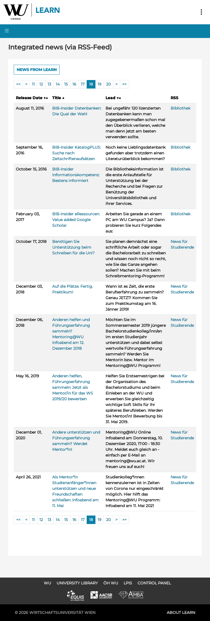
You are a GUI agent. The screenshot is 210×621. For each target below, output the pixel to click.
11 (33, 84)
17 (82, 84)
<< (18, 84)
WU (47, 583)
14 (58, 84)
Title (58, 97)
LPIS (128, 583)
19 (99, 84)
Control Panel (154, 583)
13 (49, 84)
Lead (113, 97)
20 (108, 84)
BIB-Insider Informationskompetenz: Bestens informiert (76, 175)
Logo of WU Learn (32, 12)
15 (66, 84)
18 (91, 84)
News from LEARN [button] (37, 69)
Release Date (32, 97)
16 (74, 84)
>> (124, 84)
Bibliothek (180, 108)
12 (41, 84)
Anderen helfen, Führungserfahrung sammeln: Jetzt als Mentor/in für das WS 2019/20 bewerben (72, 387)
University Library (77, 583)
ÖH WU (110, 583)
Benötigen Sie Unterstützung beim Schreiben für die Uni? (73, 247)
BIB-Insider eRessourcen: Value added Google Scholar (76, 219)
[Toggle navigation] (201, 12)
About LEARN (181, 612)
